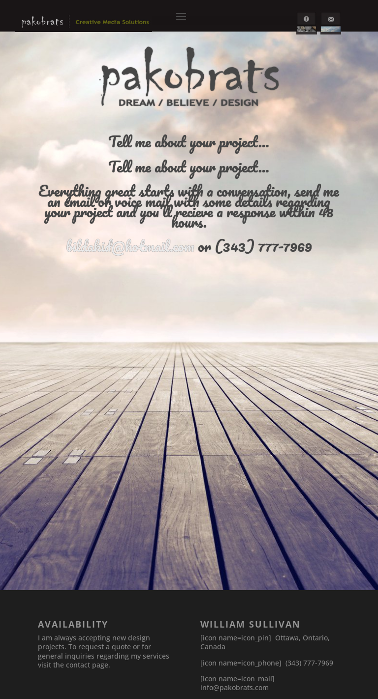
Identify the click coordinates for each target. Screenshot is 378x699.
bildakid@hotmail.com (130, 246)
